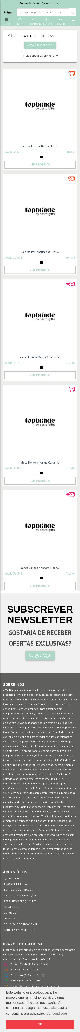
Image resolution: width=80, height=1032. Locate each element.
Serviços (10, 912)
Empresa (10, 918)
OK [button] (40, 1024)
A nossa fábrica (15, 884)
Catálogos (11, 907)
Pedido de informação (20, 895)
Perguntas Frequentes (20, 901)
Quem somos (13, 878)
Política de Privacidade (21, 924)
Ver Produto (40, 164)
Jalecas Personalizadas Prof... (40, 146)
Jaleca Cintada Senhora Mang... (40, 568)
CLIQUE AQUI (40, 655)
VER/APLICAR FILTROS (40, 45)
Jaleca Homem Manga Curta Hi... (40, 462)
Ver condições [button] (57, 1013)
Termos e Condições (18, 889)
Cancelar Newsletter (19, 929)
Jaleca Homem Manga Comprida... (40, 357)
